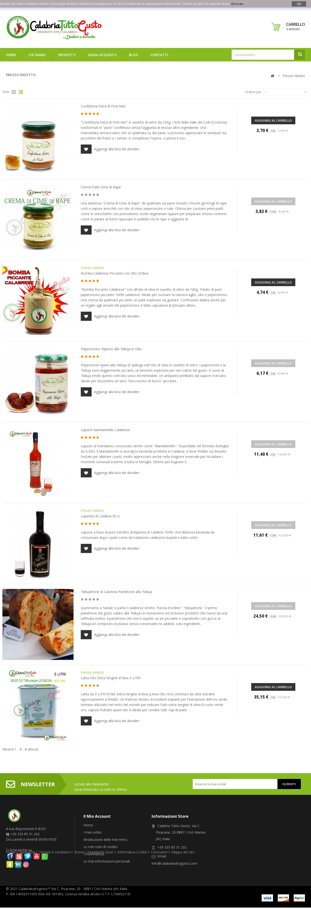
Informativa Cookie (132, 879)
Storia (78, 879)
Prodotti (67, 55)
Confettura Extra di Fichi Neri (103, 106)
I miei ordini (92, 832)
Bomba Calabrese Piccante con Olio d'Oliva (114, 273)
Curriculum (159, 879)
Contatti (159, 55)
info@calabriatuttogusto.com (174, 863)
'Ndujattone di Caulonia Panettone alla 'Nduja (116, 591)
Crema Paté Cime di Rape (101, 187)
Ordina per (253, 92)
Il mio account (97, 816)
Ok (299, 4)
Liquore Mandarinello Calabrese (105, 430)
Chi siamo (37, 55)
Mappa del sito (183, 879)
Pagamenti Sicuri (100, 879)
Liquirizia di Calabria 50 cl (100, 516)
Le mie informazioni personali (106, 861)
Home (11, 55)
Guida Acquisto (102, 55)
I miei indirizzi (93, 854)
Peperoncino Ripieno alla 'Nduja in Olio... (112, 349)
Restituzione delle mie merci (105, 839)
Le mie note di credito (100, 846)
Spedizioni (27, 879)
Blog (133, 55)
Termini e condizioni (54, 879)
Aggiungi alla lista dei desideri (110, 149)
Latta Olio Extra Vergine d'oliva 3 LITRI (111, 678)
